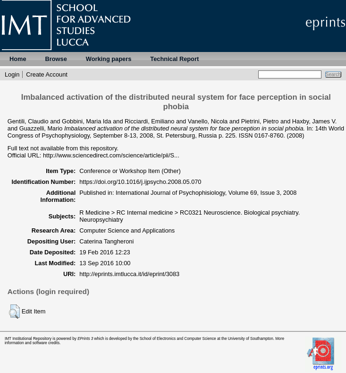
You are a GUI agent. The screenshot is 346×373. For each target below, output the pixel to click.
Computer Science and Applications (127, 230)
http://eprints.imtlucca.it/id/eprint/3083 (129, 274)
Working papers (108, 58)
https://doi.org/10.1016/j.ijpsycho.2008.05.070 (140, 181)
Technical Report (174, 58)
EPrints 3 (85, 339)
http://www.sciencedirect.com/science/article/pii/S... (111, 155)
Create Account (47, 74)
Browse (56, 58)
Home (17, 58)
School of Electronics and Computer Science (178, 339)
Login (12, 74)
